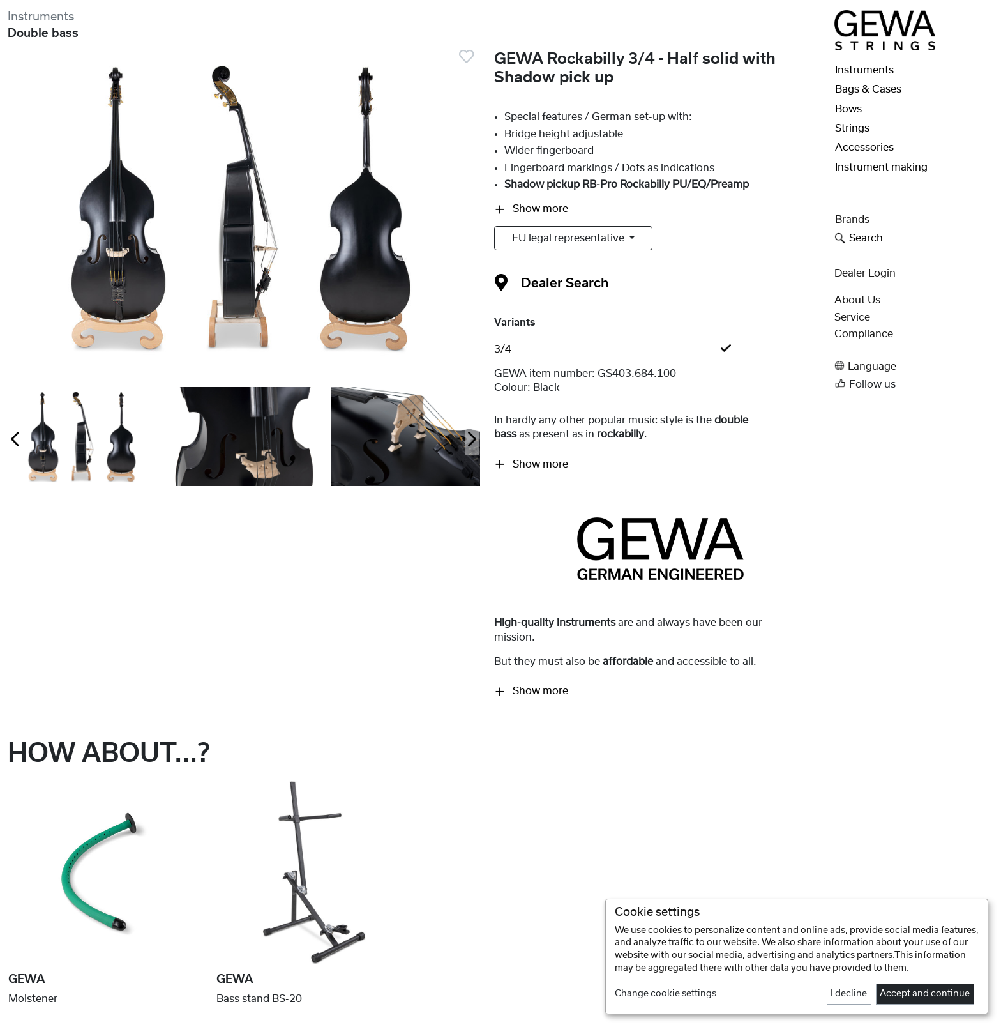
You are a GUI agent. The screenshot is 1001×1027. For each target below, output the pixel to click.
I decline (849, 993)
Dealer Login (865, 273)
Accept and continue (925, 993)
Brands (852, 220)
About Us (857, 300)
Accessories (864, 147)
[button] (913, 366)
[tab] (660, 349)
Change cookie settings (665, 993)
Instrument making (881, 167)
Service (852, 317)
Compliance (863, 334)
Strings (852, 128)
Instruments (41, 17)
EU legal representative (569, 238)
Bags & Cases (868, 89)
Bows (848, 109)
